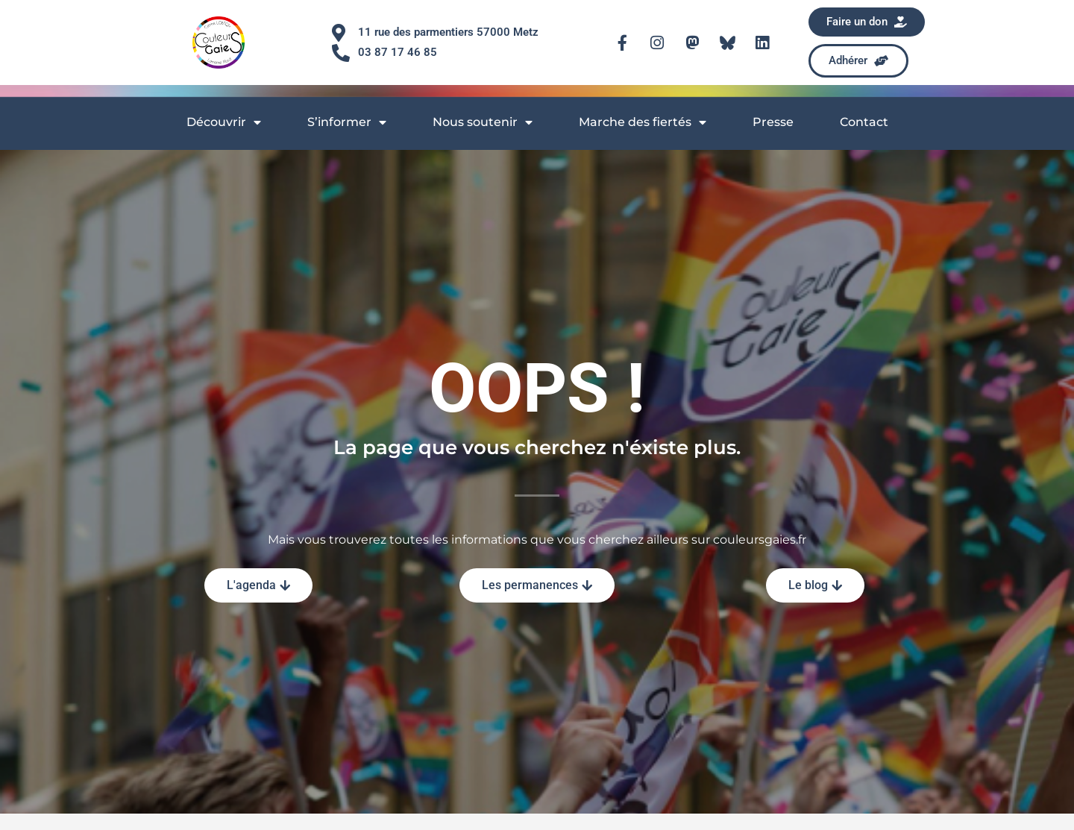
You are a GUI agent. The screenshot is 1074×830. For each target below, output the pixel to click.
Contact (864, 122)
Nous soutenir (483, 122)
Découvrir (223, 122)
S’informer (346, 122)
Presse (773, 122)
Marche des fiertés (642, 122)
